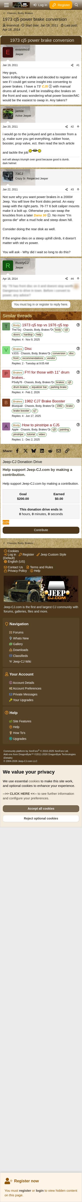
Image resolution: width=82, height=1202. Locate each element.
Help (35, 910)
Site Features (21, 1061)
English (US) (14, 901)
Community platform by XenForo (36, 1091)
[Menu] (6, 5)
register (25, 1190)
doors (16, 503)
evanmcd (13, 25)
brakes (60, 550)
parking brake (59, 555)
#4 (72, 361)
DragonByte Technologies (62, 1094)
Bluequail (17, 574)
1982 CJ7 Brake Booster (44, 570)
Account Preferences (26, 1028)
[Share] (72, 148)
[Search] (76, 5)
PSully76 (17, 550)
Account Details (23, 1023)
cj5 (66, 498)
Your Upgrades (22, 1040)
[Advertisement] (41, 74)
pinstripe (18, 602)
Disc (28, 517)
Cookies (11, 891)
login (40, 1190)
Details (8, 1098)
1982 (60, 574)
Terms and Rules (39, 907)
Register (26, 894)
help (38, 503)
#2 (72, 209)
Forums (17, 972)
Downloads (20, 990)
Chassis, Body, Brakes (36, 498)
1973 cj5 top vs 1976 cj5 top (45, 493)
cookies (34, 1121)
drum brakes (20, 555)
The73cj (16, 498)
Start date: (41, 25)
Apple (15, 598)
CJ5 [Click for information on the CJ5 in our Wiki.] (45, 169)
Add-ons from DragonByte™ (18, 1094)
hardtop (28, 503)
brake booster (21, 579)
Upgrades (19, 1079)
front (16, 526)
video (42, 602)
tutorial (31, 602)
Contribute (41, 784)
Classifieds (20, 996)
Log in (10, 894)
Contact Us (13, 907)
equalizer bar (39, 555)
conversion (59, 521)
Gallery (17, 984)
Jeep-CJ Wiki (21, 1001)
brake (69, 574)
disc (71, 521)
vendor (51, 526)
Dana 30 (40, 298)
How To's (18, 1073)
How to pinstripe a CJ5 (40, 593)
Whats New (20, 978)
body (58, 498)
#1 (78, 148)
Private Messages (24, 1034)
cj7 (35, 579)
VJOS (15, 521)
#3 (72, 272)
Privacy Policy (15, 910)
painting (64, 598)
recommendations (32, 526)
